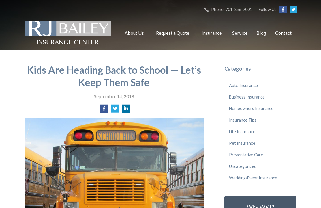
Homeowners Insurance (251, 108)
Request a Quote (172, 33)
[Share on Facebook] (104, 110)
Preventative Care (246, 154)
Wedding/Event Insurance (253, 177)
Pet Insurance (242, 143)
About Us (134, 33)
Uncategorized (242, 166)
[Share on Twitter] (115, 110)
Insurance (212, 33)
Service (239, 33)
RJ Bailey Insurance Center (68, 33)
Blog (261, 33)
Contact (283, 33)
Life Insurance (242, 131)
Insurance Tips (242, 120)
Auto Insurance (243, 85)
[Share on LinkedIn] (126, 110)
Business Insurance (247, 96)
